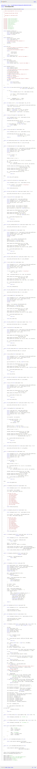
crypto (2, 6)
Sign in (35, 1)
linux (9, 5)
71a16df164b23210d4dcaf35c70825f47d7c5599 (21, 5)
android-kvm (4, 5)
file (22, 9)
